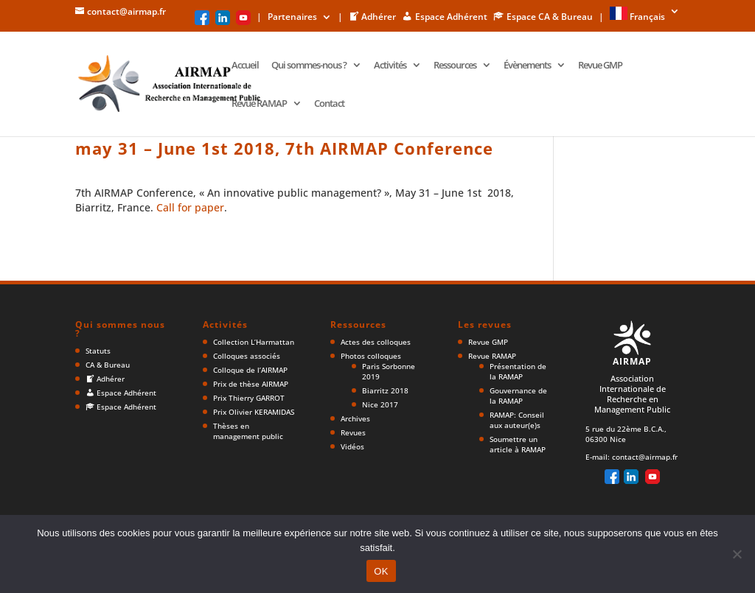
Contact (329, 104)
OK (381, 571)
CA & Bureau (108, 364)
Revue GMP (600, 65)
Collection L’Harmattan (253, 342)
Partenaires (292, 18)
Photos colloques (371, 356)
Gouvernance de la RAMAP (518, 395)
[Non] (736, 554)
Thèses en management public (248, 431)
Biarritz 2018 (385, 390)
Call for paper (190, 207)
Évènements (527, 65)
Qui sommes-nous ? (309, 65)
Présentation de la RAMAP (518, 371)
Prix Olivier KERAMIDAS (253, 412)
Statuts (98, 350)
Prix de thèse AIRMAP (250, 384)
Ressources (455, 65)
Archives (355, 418)
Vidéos (352, 446)
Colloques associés (246, 356)
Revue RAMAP (259, 104)
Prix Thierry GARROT (249, 398)
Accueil (245, 65)
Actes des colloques (376, 342)
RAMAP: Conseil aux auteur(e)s (517, 420)
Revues (353, 432)
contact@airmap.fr (645, 457)
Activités (390, 65)
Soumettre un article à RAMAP (518, 444)
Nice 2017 (380, 404)
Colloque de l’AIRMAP (250, 370)
